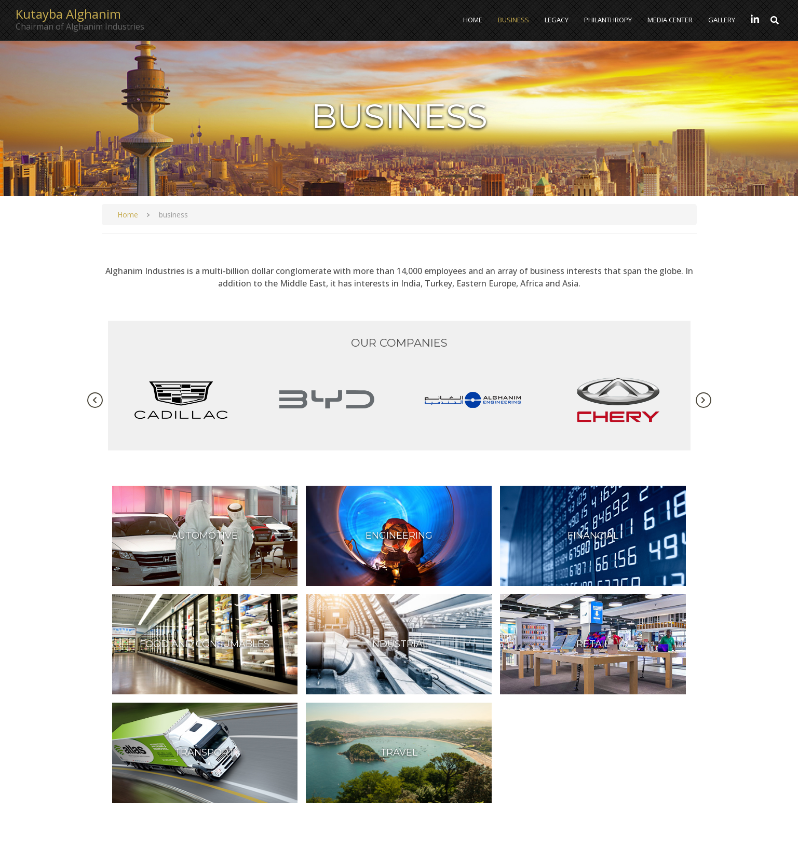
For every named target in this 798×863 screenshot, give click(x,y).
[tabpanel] (181, 400)
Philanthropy (608, 19)
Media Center (670, 19)
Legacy (557, 19)
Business (513, 19)
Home (472, 19)
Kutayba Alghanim (68, 14)
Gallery (721, 19)
